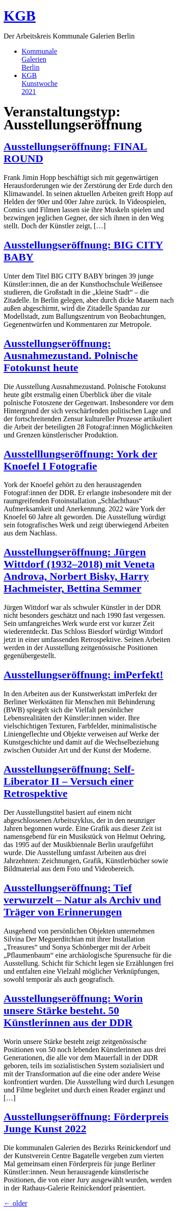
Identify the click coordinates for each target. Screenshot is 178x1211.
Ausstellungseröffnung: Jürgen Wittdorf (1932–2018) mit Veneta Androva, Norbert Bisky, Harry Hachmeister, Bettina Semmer (79, 570)
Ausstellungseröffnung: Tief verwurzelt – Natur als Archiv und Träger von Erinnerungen (82, 900)
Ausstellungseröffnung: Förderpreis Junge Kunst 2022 (86, 1122)
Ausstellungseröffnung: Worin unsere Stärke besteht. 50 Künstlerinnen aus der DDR (73, 1010)
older (15, 1203)
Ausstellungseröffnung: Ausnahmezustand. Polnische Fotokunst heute (71, 355)
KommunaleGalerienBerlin (39, 59)
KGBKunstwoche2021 (40, 83)
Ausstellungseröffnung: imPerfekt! (83, 674)
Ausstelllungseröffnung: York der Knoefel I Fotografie (80, 460)
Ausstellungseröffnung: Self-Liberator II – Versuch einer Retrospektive (69, 781)
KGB (20, 16)
